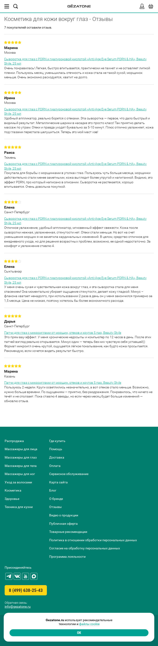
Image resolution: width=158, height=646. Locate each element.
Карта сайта (58, 482)
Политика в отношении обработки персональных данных (93, 540)
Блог (52, 490)
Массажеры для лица (21, 449)
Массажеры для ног (20, 474)
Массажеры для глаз (21, 457)
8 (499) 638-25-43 (26, 590)
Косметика (13, 490)
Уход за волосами (18, 482)
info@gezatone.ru (18, 606)
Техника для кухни (19, 507)
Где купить (57, 441)
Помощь (55, 449)
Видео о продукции (63, 515)
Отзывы (55, 507)
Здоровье (12, 499)
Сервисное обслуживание (68, 474)
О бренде (56, 499)
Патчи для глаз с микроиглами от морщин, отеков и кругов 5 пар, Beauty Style (62, 332)
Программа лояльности (67, 556)
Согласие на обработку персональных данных (84, 548)
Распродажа (14, 441)
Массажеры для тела (21, 466)
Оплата (55, 466)
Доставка (56, 457)
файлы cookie (89, 624)
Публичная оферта (63, 523)
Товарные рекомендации (68, 532)
